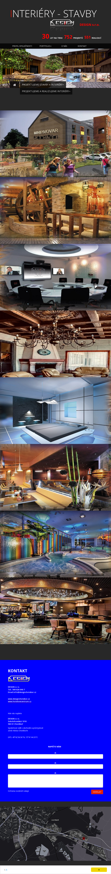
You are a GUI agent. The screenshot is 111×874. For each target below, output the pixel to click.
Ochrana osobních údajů (18, 791)
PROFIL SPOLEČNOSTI (22, 46)
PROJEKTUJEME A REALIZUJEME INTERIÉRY (46, 91)
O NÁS (64, 46)
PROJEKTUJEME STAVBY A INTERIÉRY (43, 84)
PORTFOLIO (45, 46)
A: (55, 753)
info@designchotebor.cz (25, 692)
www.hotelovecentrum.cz (19, 701)
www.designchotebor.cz (19, 699)
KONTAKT (82, 46)
